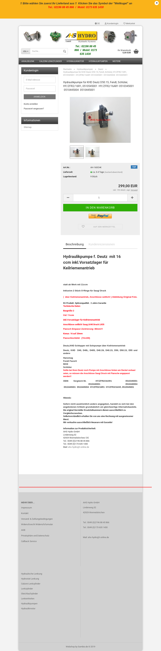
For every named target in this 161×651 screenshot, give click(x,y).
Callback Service (29, 541)
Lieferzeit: (68, 172)
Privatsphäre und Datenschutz (35, 535)
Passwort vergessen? (34, 108)
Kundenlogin (111, 23)
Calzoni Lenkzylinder (50, 61)
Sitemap (28, 127)
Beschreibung (75, 244)
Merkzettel (129, 23)
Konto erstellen (31, 104)
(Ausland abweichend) (113, 172)
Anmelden (40, 97)
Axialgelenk (27, 61)
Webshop (70, 646)
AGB (23, 530)
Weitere (117, 61)
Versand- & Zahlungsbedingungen (37, 519)
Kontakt (24, 513)
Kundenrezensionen (102, 244)
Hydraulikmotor (75, 61)
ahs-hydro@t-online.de (78, 447)
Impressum (26, 507)
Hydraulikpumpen (98, 61)
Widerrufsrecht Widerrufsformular (37, 524)
